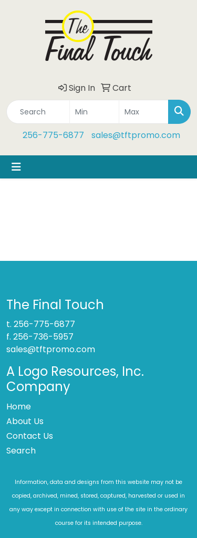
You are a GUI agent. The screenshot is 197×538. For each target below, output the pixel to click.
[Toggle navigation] (16, 167)
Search (21, 451)
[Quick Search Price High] (144, 112)
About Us (25, 421)
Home (18, 406)
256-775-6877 (53, 135)
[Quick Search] (38, 112)
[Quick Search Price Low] (94, 112)
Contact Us (29, 436)
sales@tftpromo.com (135, 135)
